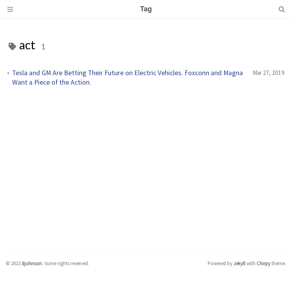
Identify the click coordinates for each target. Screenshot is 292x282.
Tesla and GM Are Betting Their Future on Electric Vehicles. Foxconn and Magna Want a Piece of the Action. (127, 78)
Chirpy (263, 263)
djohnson (32, 263)
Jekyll (239, 263)
